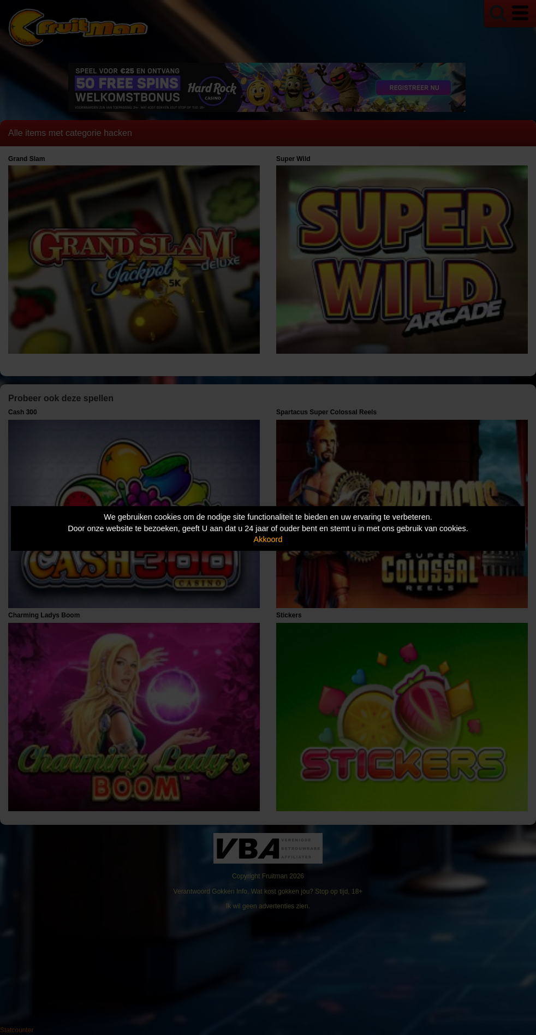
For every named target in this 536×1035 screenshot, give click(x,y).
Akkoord (268, 539)
